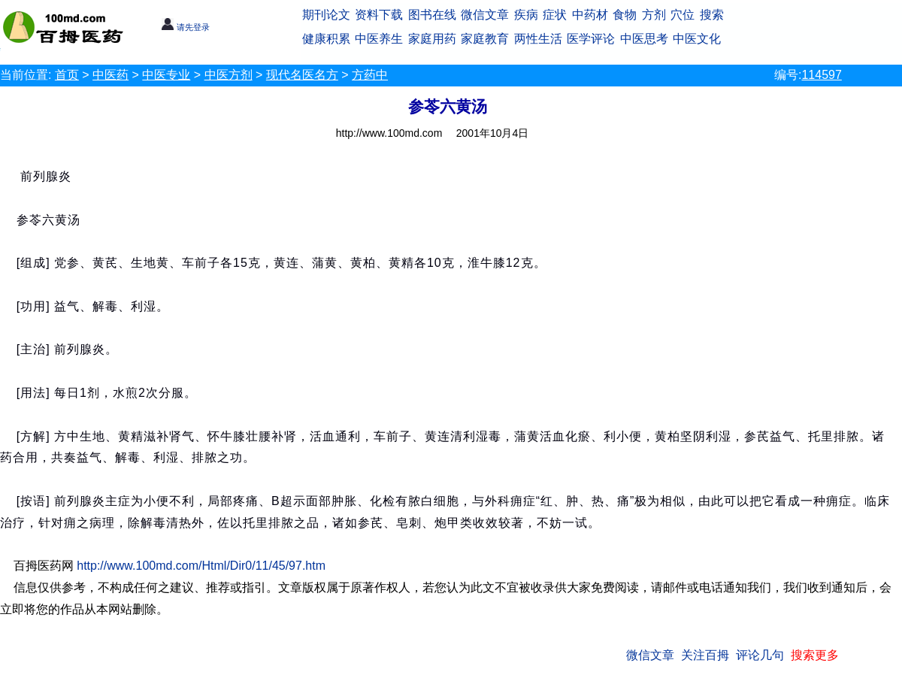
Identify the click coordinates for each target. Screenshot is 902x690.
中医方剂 (228, 74)
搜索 (712, 14)
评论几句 (760, 655)
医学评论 (591, 38)
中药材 (590, 14)
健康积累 (326, 38)
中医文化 (697, 38)
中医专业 (166, 74)
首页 (67, 74)
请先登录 (185, 27)
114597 (821, 74)
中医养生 (379, 38)
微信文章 (485, 14)
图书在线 (432, 14)
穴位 (682, 14)
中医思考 (644, 38)
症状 (555, 14)
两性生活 (538, 38)
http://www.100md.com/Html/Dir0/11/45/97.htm (201, 565)
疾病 (526, 14)
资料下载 (379, 14)
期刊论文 (326, 14)
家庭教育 (485, 38)
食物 (625, 14)
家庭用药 (432, 38)
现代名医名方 (302, 74)
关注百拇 (705, 655)
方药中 (370, 74)
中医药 (110, 74)
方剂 (654, 14)
